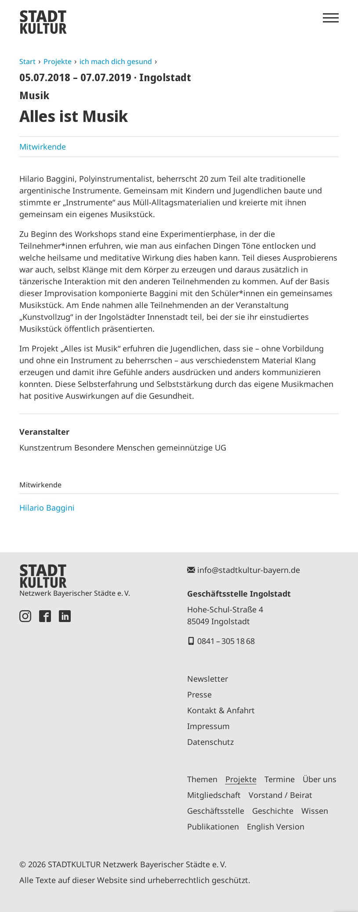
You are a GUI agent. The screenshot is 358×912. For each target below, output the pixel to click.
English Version (275, 826)
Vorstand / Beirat (280, 795)
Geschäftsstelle (215, 810)
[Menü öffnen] (331, 18)
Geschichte (272, 810)
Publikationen (213, 826)
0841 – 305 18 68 (226, 641)
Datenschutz (210, 742)
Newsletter (207, 678)
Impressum (208, 726)
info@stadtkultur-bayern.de (248, 570)
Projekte (57, 61)
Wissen (314, 810)
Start (27, 61)
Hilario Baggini (47, 507)
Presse (199, 694)
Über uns (319, 779)
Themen (202, 779)
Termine (279, 779)
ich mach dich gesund (116, 61)
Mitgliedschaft (214, 795)
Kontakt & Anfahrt (221, 710)
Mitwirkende (42, 146)
